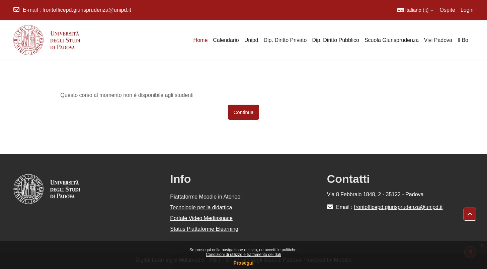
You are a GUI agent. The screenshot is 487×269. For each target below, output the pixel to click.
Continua (243, 112)
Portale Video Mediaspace (201, 218)
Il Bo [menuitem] (463, 40)
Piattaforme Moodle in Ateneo (205, 197)
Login (467, 10)
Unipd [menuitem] (251, 40)
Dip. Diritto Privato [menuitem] (285, 40)
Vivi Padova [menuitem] (438, 40)
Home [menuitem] (200, 40)
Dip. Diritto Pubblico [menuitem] (335, 40)
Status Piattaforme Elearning (204, 229)
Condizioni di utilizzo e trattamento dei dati (243, 254)
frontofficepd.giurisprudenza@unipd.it (87, 10)
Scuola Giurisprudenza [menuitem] (391, 40)
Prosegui (244, 263)
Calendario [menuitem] (226, 40)
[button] (415, 10)
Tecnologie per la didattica (201, 207)
